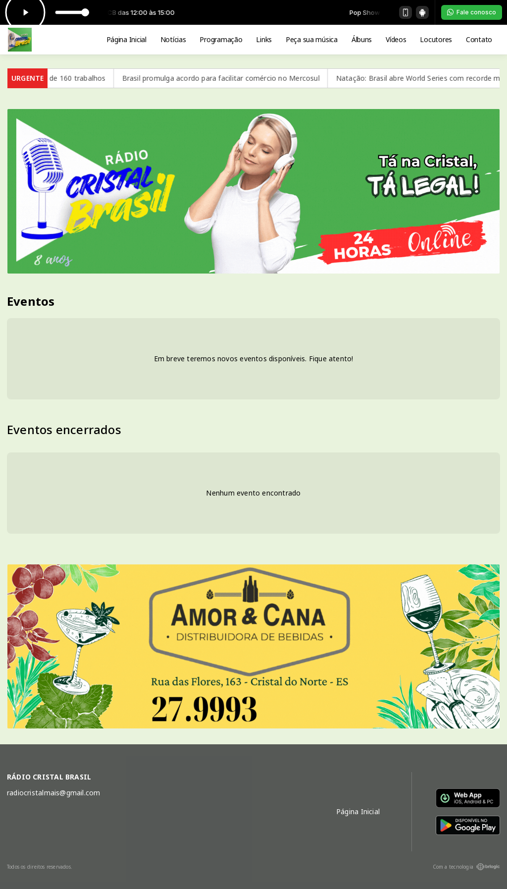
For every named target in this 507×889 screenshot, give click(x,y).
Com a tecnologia (466, 866)
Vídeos (396, 39)
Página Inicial (126, 39)
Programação (221, 39)
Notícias (173, 39)
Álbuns (362, 39)
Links (264, 39)
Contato (479, 39)
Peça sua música (312, 39)
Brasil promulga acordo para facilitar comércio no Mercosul (254, 78)
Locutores (436, 39)
